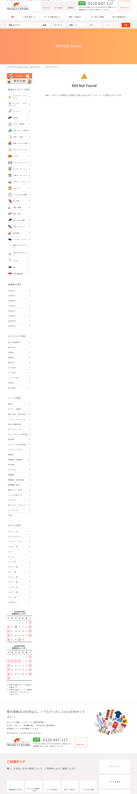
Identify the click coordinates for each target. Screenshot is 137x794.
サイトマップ (125, 1)
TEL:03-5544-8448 (97, 10)
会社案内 (112, 1)
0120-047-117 (100, 6)
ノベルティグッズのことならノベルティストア (23, 67)
